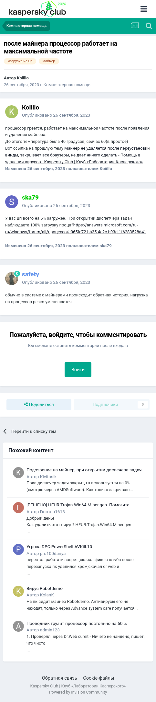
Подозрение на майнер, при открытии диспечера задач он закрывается (84, 470)
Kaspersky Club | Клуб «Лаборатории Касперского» (78, 686)
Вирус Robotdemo (44, 588)
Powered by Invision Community (78, 692)
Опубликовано (56, 115)
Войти (78, 370)
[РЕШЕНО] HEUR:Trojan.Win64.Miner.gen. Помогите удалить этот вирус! (77, 505)
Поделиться (39, 404)
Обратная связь (59, 678)
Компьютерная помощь (67, 84)
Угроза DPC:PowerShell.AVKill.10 (59, 546)
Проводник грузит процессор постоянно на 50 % (76, 623)
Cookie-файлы (98, 678)
